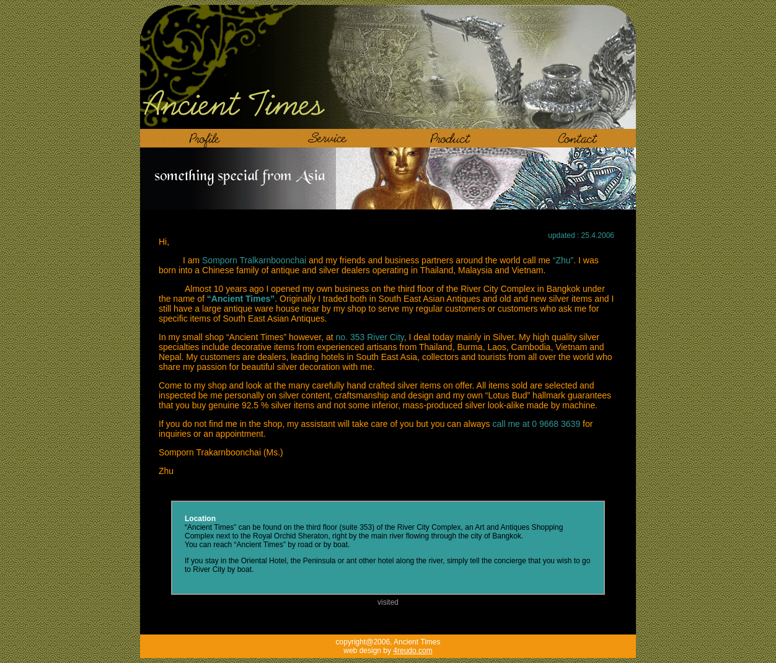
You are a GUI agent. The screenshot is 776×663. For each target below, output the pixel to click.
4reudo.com (412, 650)
